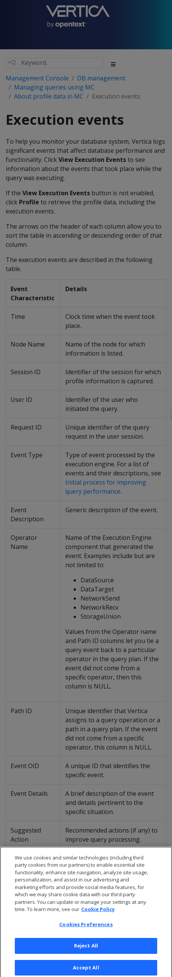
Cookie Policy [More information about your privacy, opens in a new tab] (98, 913)
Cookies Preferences (85, 928)
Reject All (86, 949)
